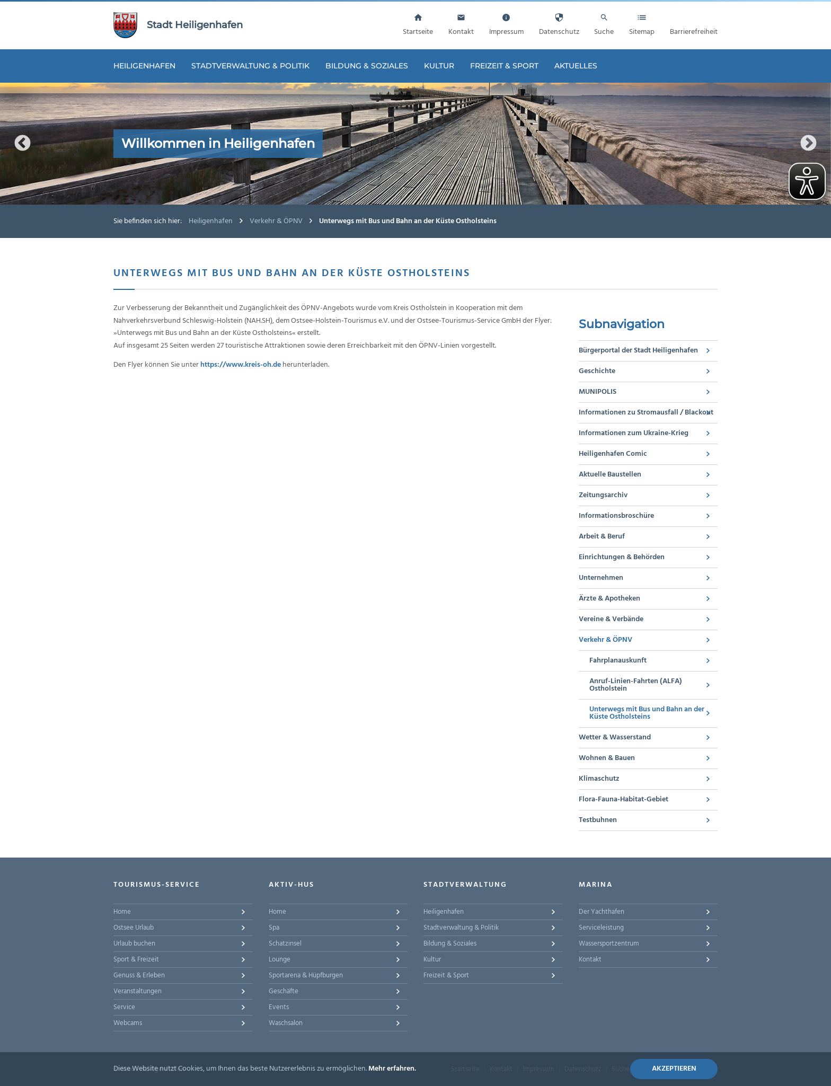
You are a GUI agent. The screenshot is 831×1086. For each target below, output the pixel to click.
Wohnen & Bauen (607, 758)
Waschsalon (286, 1023)
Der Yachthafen (601, 911)
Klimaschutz (599, 779)
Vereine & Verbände (611, 619)
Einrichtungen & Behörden (622, 557)
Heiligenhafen (144, 65)
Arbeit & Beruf (602, 537)
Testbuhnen (598, 820)
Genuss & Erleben (139, 975)
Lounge (279, 959)
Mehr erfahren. (392, 1069)
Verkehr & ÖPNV (276, 221)
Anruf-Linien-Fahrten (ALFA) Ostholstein (635, 685)
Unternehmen (601, 578)
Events (279, 1007)
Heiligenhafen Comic (613, 454)
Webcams (127, 1023)
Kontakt (590, 959)
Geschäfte (283, 991)
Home (122, 911)
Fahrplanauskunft (618, 661)
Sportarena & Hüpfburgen (306, 975)
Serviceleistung (601, 927)
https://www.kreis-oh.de (240, 365)
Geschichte (597, 371)
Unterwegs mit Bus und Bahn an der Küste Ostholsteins (646, 713)
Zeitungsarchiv (603, 495)
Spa (274, 927)
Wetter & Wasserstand (615, 737)
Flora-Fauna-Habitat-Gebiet (623, 799)
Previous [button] (22, 143)
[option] (415, 144)
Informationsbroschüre (616, 516)
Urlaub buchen (134, 943)
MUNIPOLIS (597, 392)
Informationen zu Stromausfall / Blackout (646, 413)
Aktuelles (575, 65)
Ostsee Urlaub (133, 927)
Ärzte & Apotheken (609, 599)
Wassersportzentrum (609, 943)
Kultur (439, 65)
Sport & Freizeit (136, 959)
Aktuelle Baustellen (610, 475)
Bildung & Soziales (366, 65)
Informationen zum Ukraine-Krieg (633, 433)
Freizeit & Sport (504, 65)
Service (124, 1007)
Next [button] (808, 143)
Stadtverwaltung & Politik (250, 65)
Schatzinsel (285, 943)
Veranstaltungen (137, 991)
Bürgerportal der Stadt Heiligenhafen (638, 351)
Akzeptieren (674, 1069)
